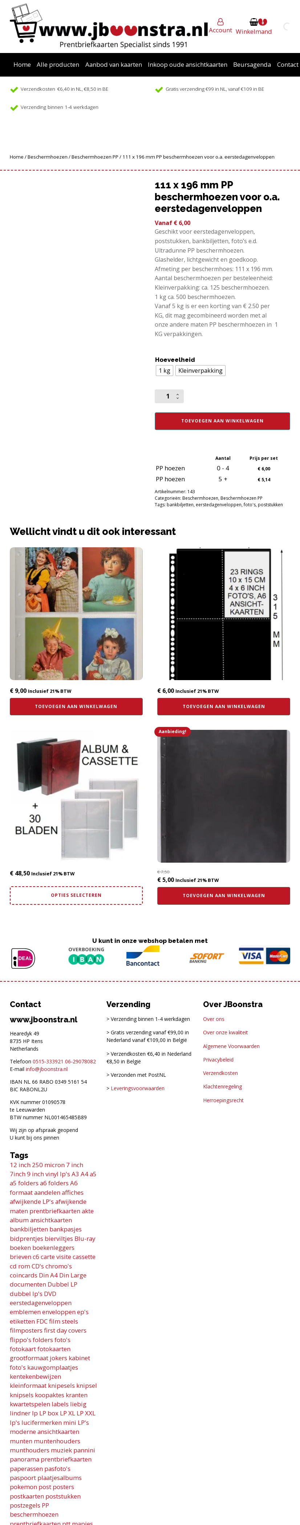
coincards (23, 1275)
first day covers (65, 1330)
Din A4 (48, 1275)
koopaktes (49, 1395)
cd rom (20, 1266)
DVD (50, 1293)
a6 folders (54, 1183)
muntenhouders (57, 1441)
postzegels (25, 1505)
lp (35, 1413)
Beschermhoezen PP (95, 157)
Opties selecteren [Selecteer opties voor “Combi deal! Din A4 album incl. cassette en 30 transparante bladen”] (76, 895)
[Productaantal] (169, 396)
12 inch (20, 1165)
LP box (48, 1413)
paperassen (26, 1468)
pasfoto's (57, 1468)
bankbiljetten (180, 505)
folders (43, 1340)
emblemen (25, 1312)
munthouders (29, 1450)
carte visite (56, 1256)
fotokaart (23, 1349)
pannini (84, 1450)
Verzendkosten (220, 1073)
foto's (250, 505)
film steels (63, 1321)
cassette (84, 1256)
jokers (58, 1358)
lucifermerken (41, 1422)
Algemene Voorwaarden (231, 1046)
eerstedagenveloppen (219, 505)
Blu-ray (84, 1238)
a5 (93, 1174)
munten (21, 1441)
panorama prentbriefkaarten (51, 1459)
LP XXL (86, 1413)
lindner (20, 1413)
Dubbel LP (62, 1284)
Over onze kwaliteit (225, 1032)
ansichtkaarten (51, 1220)
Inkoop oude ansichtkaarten (187, 64)
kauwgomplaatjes (52, 1367)
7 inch (74, 1165)
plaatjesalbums (59, 1477)
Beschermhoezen (48, 157)
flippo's (20, 1340)
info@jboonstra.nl (47, 1069)
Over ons (213, 1018)
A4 (84, 1174)
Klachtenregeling (222, 1086)
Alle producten (58, 64)
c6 (36, 1256)
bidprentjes (26, 1238)
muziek (61, 1450)
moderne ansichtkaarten (44, 1431)
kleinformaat (28, 1385)
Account (220, 30)
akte (88, 1211)
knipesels (61, 1385)
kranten (77, 1395)
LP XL (67, 1413)
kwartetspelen (30, 1404)
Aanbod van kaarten (113, 64)
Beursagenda (252, 64)
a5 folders (24, 1183)
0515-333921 (48, 1061)
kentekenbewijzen (35, 1376)
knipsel (86, 1385)
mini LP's (76, 1422)
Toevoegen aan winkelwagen (222, 421)
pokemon (23, 1487)
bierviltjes (59, 1238)
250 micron (48, 1165)
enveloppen (59, 1312)
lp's (15, 1422)
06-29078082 (80, 1061)
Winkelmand (254, 31)
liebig (78, 1404)
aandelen (47, 1192)
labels (60, 1404)
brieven (20, 1256)
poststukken (270, 505)
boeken (20, 1247)
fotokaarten (53, 1349)
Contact (288, 64)
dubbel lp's (26, 1293)
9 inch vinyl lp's (48, 1174)
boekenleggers (53, 1247)
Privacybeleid (218, 1059)
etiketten (22, 1321)
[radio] (164, 370)
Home (22, 64)
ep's (83, 1312)
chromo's (58, 1266)
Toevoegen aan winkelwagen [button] (76, 706)
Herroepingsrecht (223, 1100)
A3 (75, 1174)
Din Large (72, 1275)
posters (63, 1487)
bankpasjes (65, 1229)
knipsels (21, 1395)
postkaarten (27, 1496)
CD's (38, 1266)
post (44, 1487)
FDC (42, 1321)
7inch (17, 1174)
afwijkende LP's (32, 1201)
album (19, 1220)
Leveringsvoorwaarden (138, 1088)
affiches (73, 1192)
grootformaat (29, 1358)
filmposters (26, 1330)
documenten (28, 1284)
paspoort (23, 1477)
